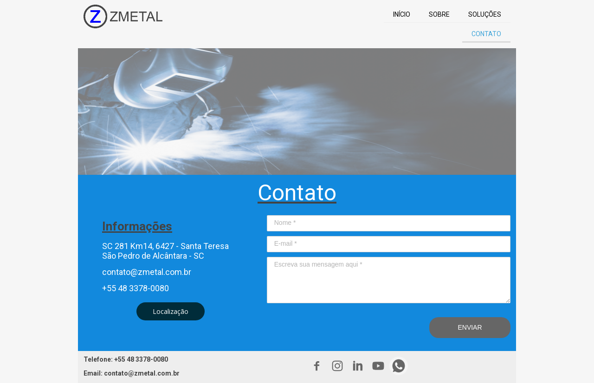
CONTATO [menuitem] (486, 34)
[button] (170, 311)
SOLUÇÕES (484, 14)
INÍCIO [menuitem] (401, 14)
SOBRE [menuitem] (439, 14)
